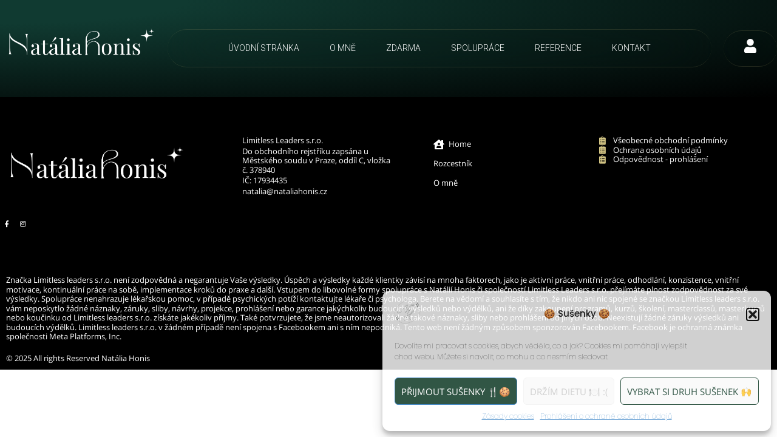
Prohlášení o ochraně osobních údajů (606, 416)
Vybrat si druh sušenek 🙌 (689, 391)
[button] (753, 314)
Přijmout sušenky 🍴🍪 (456, 391)
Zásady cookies (508, 416)
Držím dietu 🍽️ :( (569, 391)
